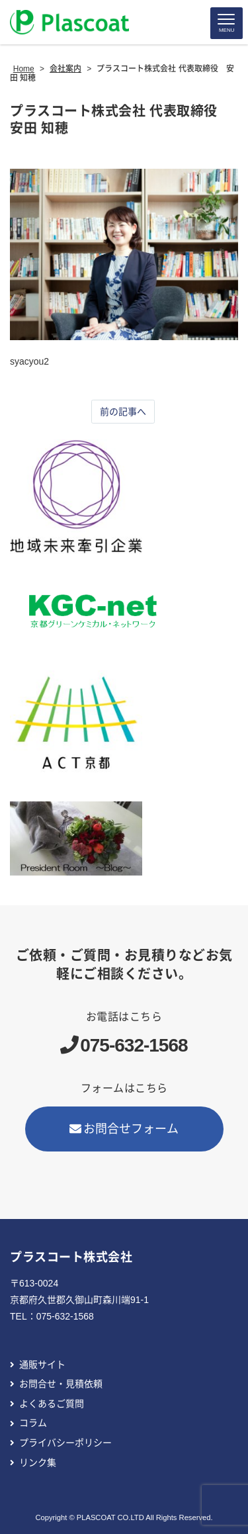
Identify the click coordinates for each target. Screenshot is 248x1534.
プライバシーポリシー (65, 1442)
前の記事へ (123, 411)
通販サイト (42, 1364)
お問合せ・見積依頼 (61, 1383)
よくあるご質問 (51, 1403)
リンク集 (37, 1462)
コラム (33, 1423)
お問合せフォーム (124, 1129)
